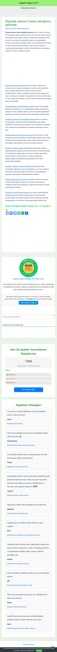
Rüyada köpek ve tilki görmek (17, 513)
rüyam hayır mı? (28, 2)
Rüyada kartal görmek (15, 424)
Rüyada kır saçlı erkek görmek (17, 467)
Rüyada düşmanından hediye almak (19, 585)
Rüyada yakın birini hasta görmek (17, 179)
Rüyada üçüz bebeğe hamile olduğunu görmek (23, 535)
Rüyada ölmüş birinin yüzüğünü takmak (21, 445)
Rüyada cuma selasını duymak (17, 564)
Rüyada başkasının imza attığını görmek (21, 628)
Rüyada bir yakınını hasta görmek (17, 148)
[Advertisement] (28, 68)
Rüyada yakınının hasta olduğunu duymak (19, 106)
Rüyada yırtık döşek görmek (17, 607)
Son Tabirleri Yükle (28, 390)
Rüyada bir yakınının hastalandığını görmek (20, 119)
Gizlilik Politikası (28, 644)
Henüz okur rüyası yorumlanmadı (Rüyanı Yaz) (17, 28)
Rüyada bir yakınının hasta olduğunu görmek (20, 166)
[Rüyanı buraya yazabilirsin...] (28, 316)
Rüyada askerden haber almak (17, 495)
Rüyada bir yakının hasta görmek (16, 192)
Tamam (39, 650)
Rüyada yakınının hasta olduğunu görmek (19, 135)
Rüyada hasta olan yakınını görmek (17, 85)
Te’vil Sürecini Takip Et (28, 303)
